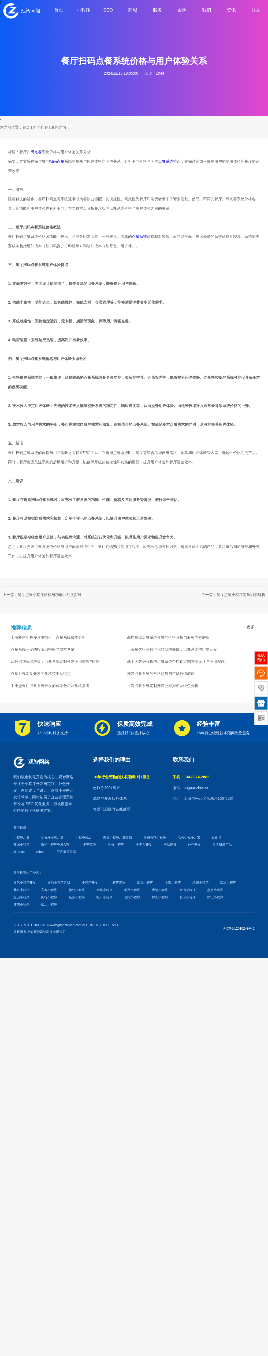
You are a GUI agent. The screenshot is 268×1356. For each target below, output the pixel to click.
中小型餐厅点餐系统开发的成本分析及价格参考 (50, 686)
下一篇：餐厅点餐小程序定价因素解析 (233, 594)
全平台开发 (144, 844)
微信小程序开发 (24, 883)
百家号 (216, 837)
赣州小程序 (77, 890)
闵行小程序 (49, 897)
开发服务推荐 (66, 852)
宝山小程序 (21, 897)
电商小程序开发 (189, 837)
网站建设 (28, 790)
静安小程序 (160, 897)
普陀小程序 (132, 897)
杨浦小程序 (77, 897)
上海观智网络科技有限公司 (46, 932)
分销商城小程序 (154, 837)
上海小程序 (173, 883)
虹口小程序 (104, 897)
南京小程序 (145, 883)
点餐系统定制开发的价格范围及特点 (41, 673)
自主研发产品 (222, 844)
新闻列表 (40, 127)
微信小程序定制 (58, 883)
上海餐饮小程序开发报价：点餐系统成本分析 (48, 637)
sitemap (19, 852)
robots (40, 852)
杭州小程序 (200, 883)
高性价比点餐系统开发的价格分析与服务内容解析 (168, 637)
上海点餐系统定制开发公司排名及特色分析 (162, 686)
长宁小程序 (188, 897)
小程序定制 (88, 844)
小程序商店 (83, 837)
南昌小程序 (104, 890)
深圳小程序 (228, 883)
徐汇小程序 (215, 897)
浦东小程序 (21, 904)
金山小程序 (188, 890)
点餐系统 (165, 161)
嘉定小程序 (215, 890)
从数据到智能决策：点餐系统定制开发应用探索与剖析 (56, 661)
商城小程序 (60, 790)
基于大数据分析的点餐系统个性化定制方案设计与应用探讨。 (177, 661)
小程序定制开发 (52, 837)
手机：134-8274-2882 (191, 777)
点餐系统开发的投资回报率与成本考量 (43, 649)
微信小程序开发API (55, 844)
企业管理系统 (62, 797)
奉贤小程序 (132, 890)
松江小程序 (49, 904)
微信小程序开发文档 (117, 837)
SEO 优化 (34, 804)
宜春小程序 (49, 890)
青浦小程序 (160, 890)
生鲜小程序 (116, 844)
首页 (26, 127)
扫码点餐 (34, 152)
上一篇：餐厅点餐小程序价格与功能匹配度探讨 (42, 594)
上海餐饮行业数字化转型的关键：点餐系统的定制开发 (172, 649)
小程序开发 (34, 783)
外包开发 (194, 844)
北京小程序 (21, 890)
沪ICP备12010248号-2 (238, 928)
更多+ (251, 626)
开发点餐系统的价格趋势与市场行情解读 (161, 673)
